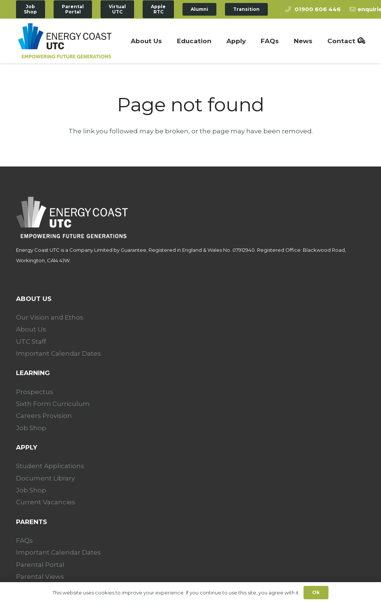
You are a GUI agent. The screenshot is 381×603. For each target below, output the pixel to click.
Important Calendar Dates (58, 353)
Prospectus (34, 392)
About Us (31, 329)
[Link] (65, 41)
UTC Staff (31, 341)
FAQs (24, 540)
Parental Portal (40, 564)
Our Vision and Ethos (49, 317)
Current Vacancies (45, 502)
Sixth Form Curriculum (53, 403)
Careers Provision (44, 415)
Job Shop (31, 428)
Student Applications (50, 466)
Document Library (45, 478)
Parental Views (40, 576)
